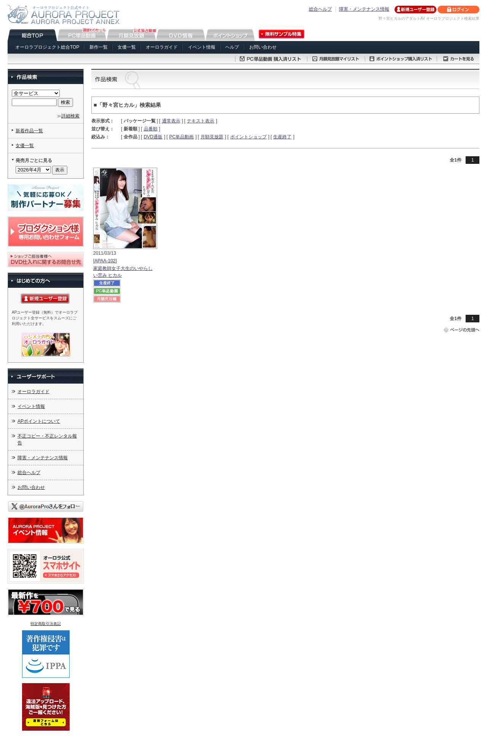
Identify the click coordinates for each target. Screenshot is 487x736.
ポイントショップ (248, 137)
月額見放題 (212, 137)
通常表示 (171, 121)
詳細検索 (70, 116)
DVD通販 (153, 137)
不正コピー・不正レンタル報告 (47, 439)
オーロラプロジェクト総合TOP (47, 47)
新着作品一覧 (29, 130)
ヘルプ (232, 47)
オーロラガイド (162, 47)
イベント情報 (201, 47)
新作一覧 (98, 47)
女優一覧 (127, 47)
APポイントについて (39, 421)
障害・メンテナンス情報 (364, 9)
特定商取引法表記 (45, 624)
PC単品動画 (181, 137)
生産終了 (282, 137)
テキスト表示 (200, 121)
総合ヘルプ (320, 9)
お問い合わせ (263, 47)
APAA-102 (104, 260)
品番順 (151, 129)
